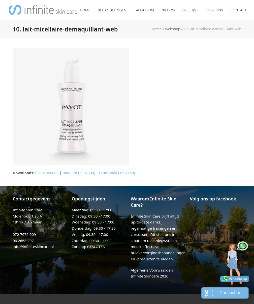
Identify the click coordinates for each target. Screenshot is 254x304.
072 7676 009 (24, 234)
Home (156, 29)
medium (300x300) (79, 172)
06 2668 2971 (24, 240)
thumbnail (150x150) (117, 172)
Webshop (172, 29)
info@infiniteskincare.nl (33, 246)
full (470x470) (47, 172)
